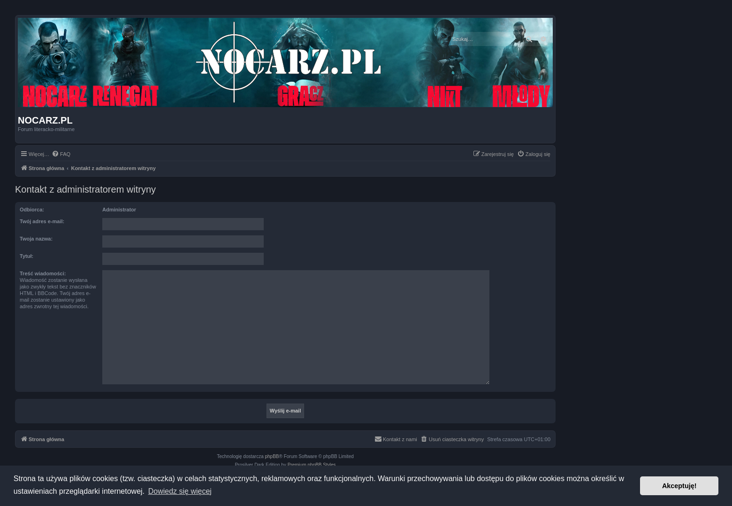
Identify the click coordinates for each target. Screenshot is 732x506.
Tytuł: (26, 256)
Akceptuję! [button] (679, 486)
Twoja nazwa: (36, 238)
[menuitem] (61, 154)
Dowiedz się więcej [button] (180, 491)
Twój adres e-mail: (42, 221)
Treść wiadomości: (43, 273)
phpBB (272, 456)
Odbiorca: (32, 209)
